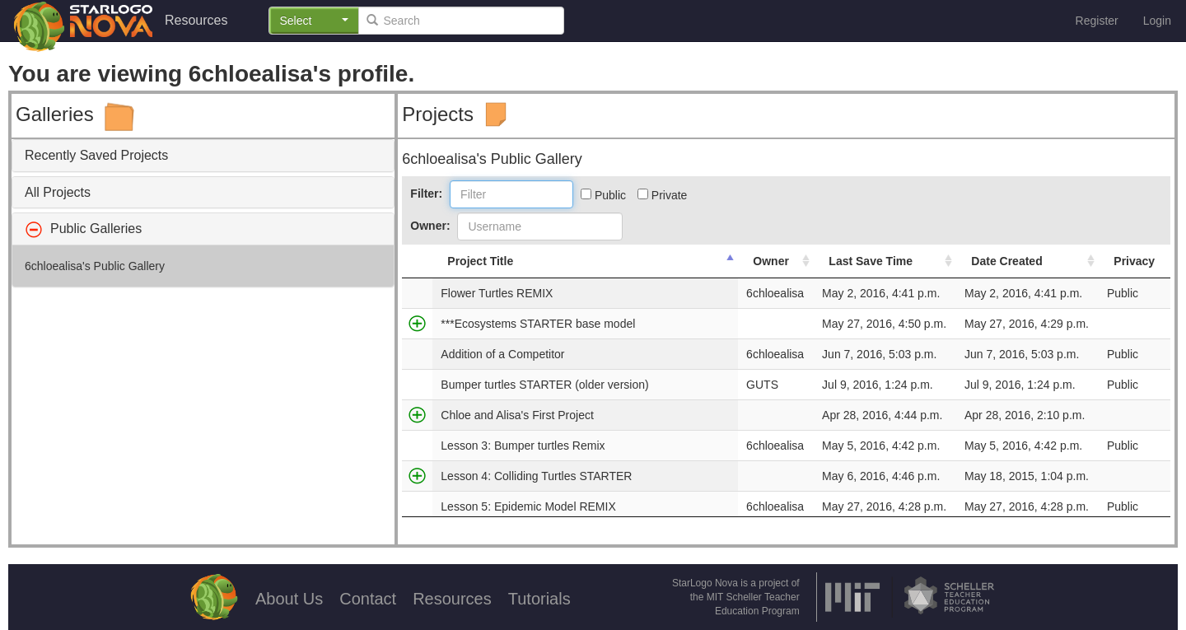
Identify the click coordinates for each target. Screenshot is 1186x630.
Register (1097, 20)
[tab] (203, 155)
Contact (367, 599)
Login (1157, 20)
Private (662, 195)
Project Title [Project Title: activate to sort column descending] (480, 261)
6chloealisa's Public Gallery (95, 266)
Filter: (426, 193)
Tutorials (539, 599)
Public (603, 195)
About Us (289, 599)
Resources (196, 20)
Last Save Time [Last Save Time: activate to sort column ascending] (871, 261)
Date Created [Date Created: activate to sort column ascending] (1006, 261)
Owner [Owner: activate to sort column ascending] (771, 261)
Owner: (430, 225)
